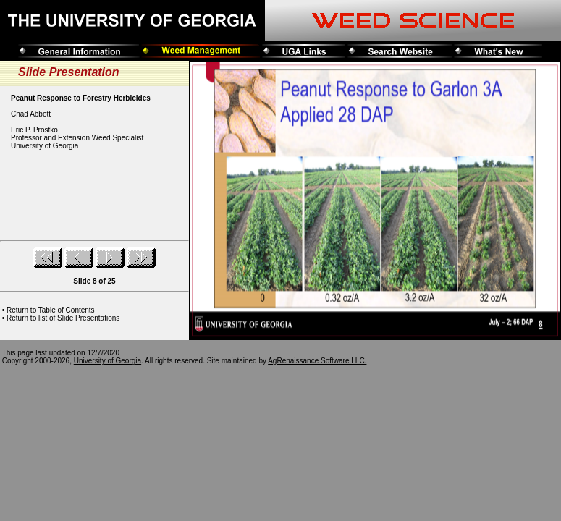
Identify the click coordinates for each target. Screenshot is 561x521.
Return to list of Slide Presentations (63, 318)
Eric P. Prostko (34, 130)
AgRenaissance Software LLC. (317, 361)
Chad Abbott (31, 114)
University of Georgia (107, 361)
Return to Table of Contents (51, 310)
